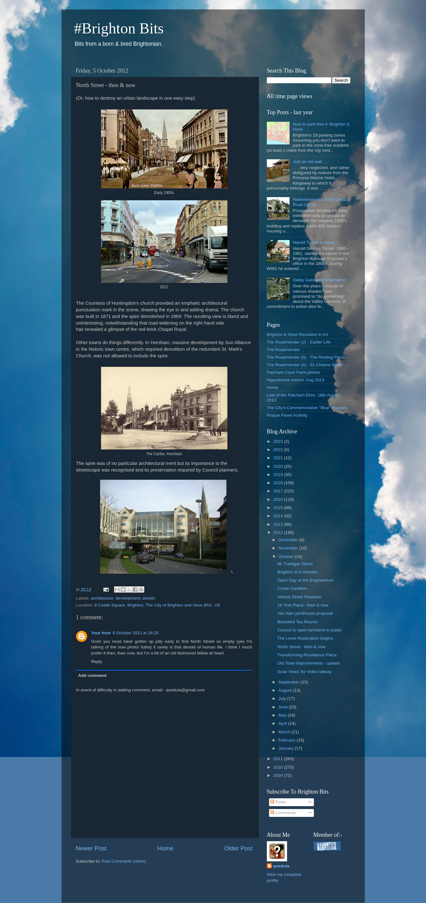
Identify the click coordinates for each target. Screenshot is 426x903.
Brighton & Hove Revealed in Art (297, 334)
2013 (278, 524)
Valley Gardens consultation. (320, 280)
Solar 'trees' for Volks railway (304, 671)
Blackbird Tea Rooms (297, 621)
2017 (278, 491)
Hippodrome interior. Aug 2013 (295, 380)
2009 (278, 775)
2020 (278, 466)
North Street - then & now (301, 646)
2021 (278, 457)
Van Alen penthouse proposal (305, 613)
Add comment (92, 675)
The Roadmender (283, 349)
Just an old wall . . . (311, 161)
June (284, 707)
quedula (281, 866)
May (283, 715)
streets (148, 598)
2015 (278, 507)
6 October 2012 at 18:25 (136, 632)
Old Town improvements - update (308, 663)
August (286, 690)
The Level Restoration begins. (305, 638)
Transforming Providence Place (307, 655)
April (283, 723)
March (285, 732)
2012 (278, 532)
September (290, 682)
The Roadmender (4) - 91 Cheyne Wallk (304, 364)
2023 (278, 441)
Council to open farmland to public (309, 630)
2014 (278, 515)
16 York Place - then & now (302, 605)
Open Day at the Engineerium (305, 580)
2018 (278, 482)
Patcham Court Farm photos (294, 372)
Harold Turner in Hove (313, 242)
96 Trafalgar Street (295, 563)
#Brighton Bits (119, 28)
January (287, 748)
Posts (278, 802)
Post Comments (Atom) (124, 861)
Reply (96, 661)
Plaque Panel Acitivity (287, 415)
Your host (101, 632)
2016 (278, 499)
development (128, 598)
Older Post (238, 848)
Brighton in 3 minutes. (298, 572)
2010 (278, 767)
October (287, 556)
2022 (278, 449)
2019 (278, 474)
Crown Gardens (292, 588)
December (289, 539)
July (283, 698)
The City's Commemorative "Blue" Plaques (307, 407)
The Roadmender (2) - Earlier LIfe (299, 342)
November (289, 548)
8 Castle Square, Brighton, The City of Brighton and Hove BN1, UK (157, 605)
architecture (102, 598)
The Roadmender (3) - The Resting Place (306, 357)
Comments (283, 812)
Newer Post (91, 848)
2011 (278, 758)
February (288, 740)
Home (165, 848)
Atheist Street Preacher (299, 597)
